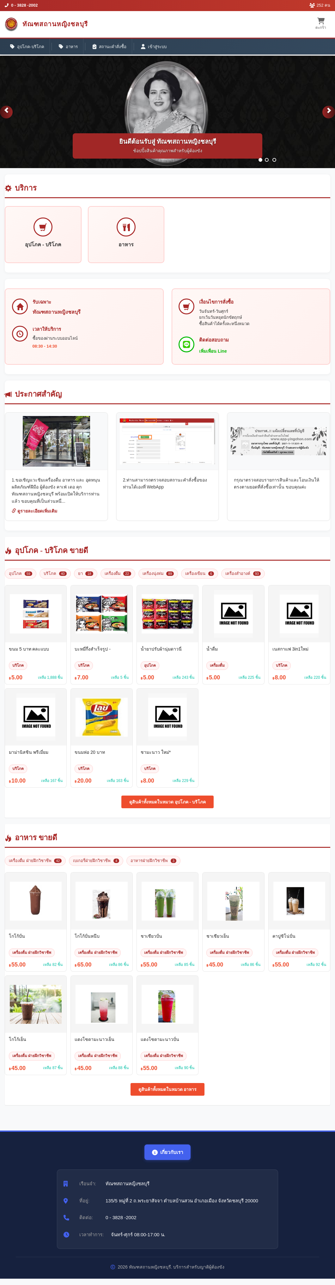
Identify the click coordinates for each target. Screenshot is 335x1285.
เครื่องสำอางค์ (243, 579)
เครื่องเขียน (199, 579)
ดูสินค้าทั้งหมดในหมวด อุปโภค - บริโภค (167, 807)
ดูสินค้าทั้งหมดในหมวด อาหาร (167, 1095)
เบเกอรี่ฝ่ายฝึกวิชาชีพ (96, 866)
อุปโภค (20, 579)
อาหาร (73, 47)
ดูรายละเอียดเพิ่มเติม (34, 517)
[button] (6, 116)
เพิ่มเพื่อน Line (214, 356)
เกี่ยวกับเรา (167, 1158)
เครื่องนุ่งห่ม (158, 579)
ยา (85, 579)
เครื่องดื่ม (118, 579)
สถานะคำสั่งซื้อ (118, 47)
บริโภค (55, 579)
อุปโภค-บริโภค (29, 47)
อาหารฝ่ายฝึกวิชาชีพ (153, 866)
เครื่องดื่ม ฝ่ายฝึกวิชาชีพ (35, 866)
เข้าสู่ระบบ (166, 47)
